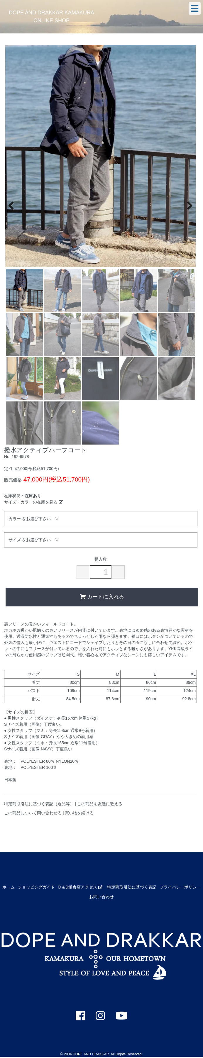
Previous (14, 205)
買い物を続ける (79, 813)
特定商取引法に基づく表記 (131, 887)
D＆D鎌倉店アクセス (80, 887)
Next (187, 205)
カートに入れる (102, 597)
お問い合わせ (101, 896)
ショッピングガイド (36, 887)
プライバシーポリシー (180, 887)
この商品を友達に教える (99, 803)
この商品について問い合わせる (33, 813)
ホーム (8, 887)
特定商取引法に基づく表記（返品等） (39, 803)
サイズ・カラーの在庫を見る (33, 502)
